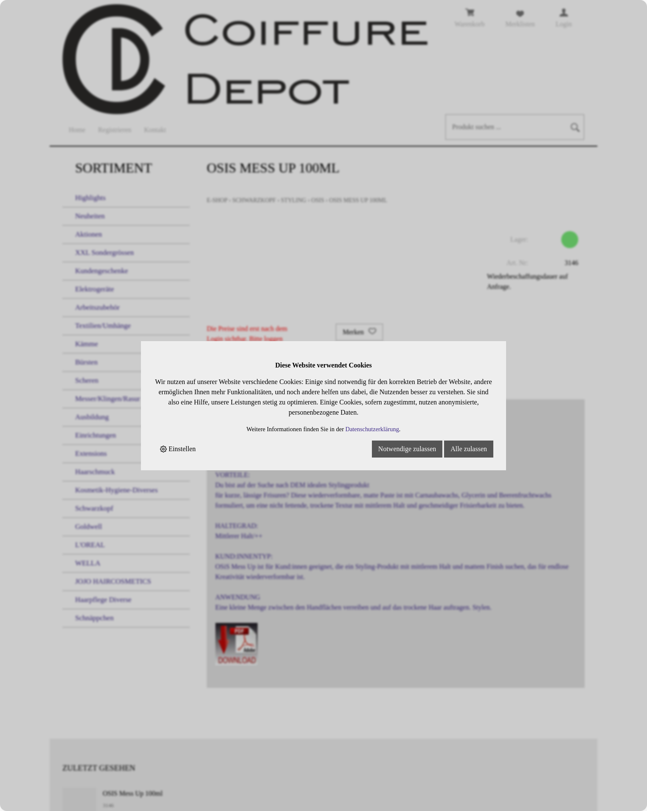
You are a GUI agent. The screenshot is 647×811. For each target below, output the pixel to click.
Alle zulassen (468, 448)
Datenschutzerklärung (372, 429)
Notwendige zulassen (407, 448)
